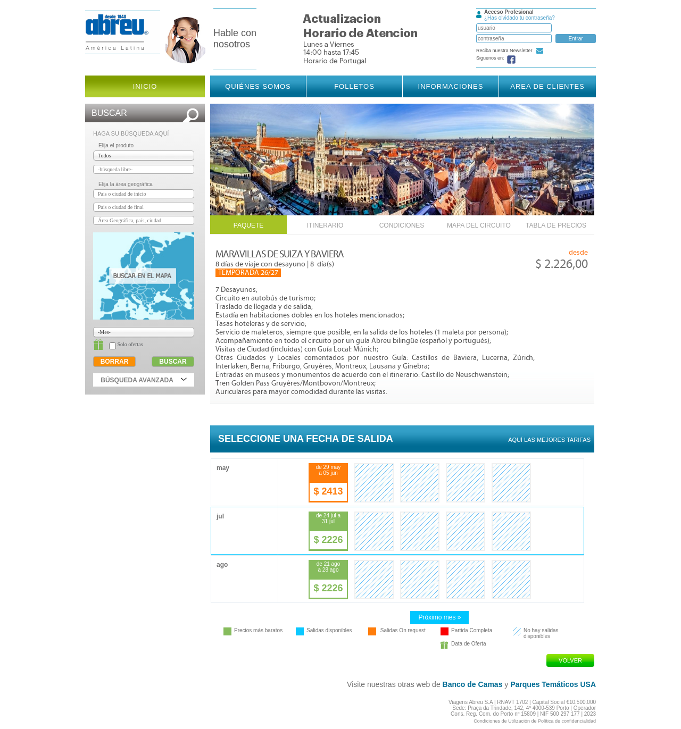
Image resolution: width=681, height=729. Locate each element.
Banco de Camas (473, 684)
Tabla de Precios (556, 225)
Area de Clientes (547, 86)
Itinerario (325, 225)
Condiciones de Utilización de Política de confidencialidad (535, 721)
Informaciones (451, 86)
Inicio (145, 86)
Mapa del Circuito (479, 225)
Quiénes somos (258, 86)
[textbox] (143, 169)
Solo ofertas (123, 344)
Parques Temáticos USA (553, 684)
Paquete (248, 225)
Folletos (354, 86)
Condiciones (402, 225)
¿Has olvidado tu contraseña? (519, 18)
